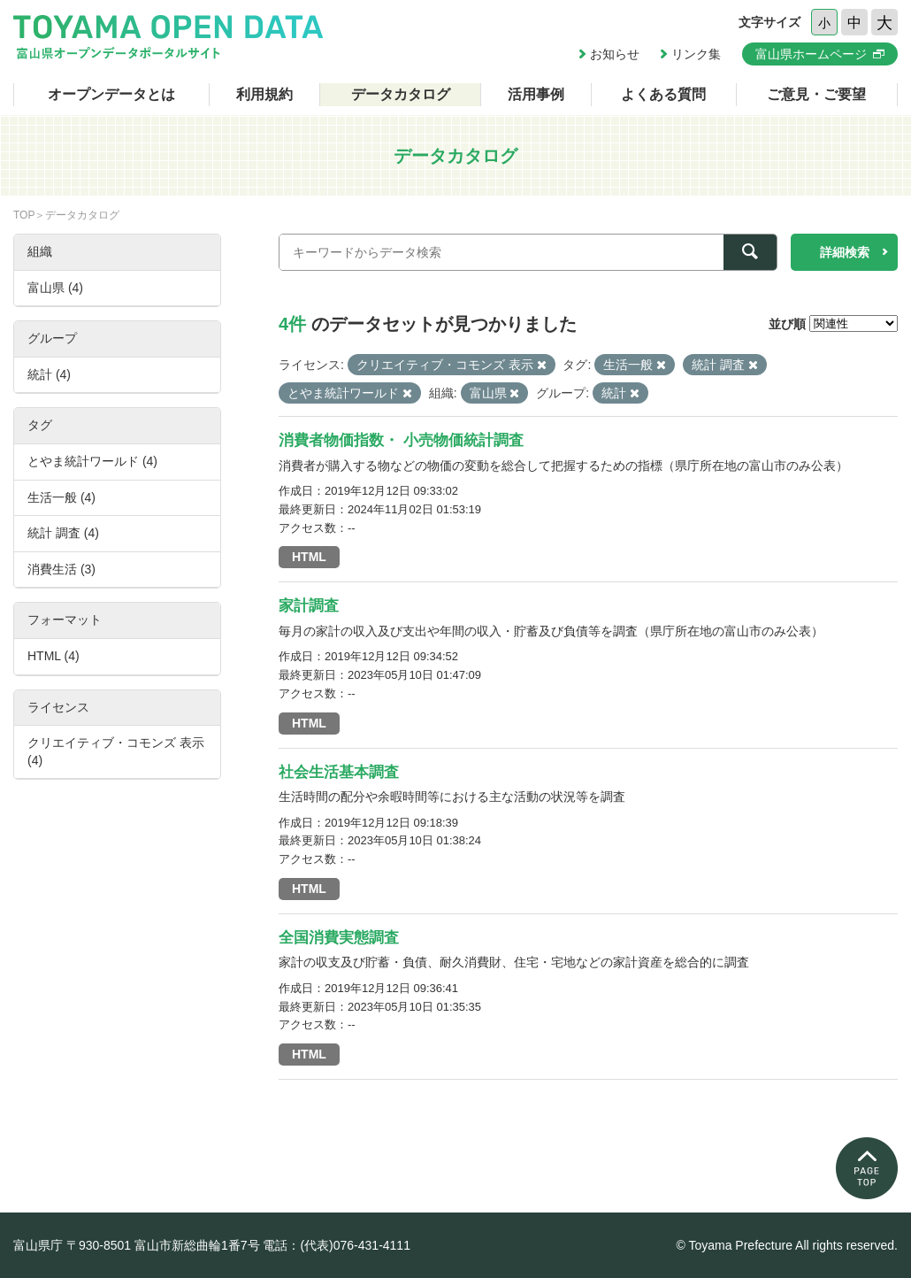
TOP (23, 215)
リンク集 (696, 54)
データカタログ (400, 94)
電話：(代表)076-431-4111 (336, 1245)
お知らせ (614, 54)
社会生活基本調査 (339, 772)
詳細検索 (844, 252)
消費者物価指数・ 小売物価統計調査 (401, 440)
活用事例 (536, 94)
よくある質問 (663, 94)
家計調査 (309, 605)
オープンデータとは (111, 94)
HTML (309, 557)
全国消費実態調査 (339, 937)
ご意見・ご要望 (816, 94)
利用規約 (264, 94)
